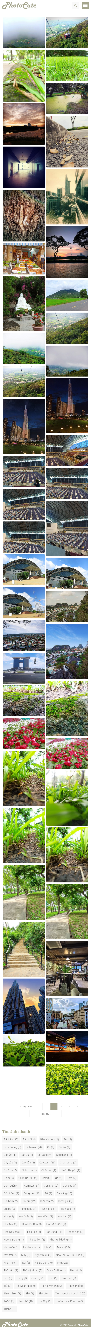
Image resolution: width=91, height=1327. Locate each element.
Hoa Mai (8, 1219)
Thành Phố (73, 1281)
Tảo (51, 1273)
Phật (60, 1258)
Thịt (28, 1289)
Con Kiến (49, 1181)
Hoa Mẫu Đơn (30, 1219)
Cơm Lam (29, 1181)
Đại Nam (9, 1196)
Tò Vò (7, 1297)
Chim (7, 1173)
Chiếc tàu (46, 1166)
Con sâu (67, 1181)
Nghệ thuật (41, 1250)
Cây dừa (26, 1158)
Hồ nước (66, 1204)
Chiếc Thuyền (68, 1166)
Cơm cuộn (10, 1181)
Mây (23, 1250)
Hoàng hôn (73, 1227)
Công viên (29, 1189)
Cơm (69, 1173)
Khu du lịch (34, 1235)
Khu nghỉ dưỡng (59, 1235)
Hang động (26, 1204)
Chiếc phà (27, 1166)
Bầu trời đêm (47, 1135)
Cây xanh (45, 1158)
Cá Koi (62, 1142)
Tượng (7, 1304)
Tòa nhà (23, 1297)
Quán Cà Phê (54, 1266)
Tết (5, 1281)
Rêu (6, 1273)
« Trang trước (17, 1109)
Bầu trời (27, 1135)
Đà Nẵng (62, 1189)
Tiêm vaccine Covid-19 (68, 1289)
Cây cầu (8, 1158)
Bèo (66, 1135)
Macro (60, 1243)
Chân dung (66, 1158)
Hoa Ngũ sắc (11, 1227)
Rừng (20, 1273)
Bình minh (31, 1142)
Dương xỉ (63, 1196)
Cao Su (25, 1150)
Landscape (29, 1243)
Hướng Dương (12, 1235)
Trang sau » (74, 1109)
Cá (48, 1142)
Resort (74, 1266)
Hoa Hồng (43, 1212)
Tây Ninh (67, 1273)
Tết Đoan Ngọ (24, 1281)
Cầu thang (62, 1150)
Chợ (44, 1173)
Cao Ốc (8, 1150)
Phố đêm (9, 1266)
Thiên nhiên (10, 1289)
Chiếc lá (8, 1166)
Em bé (7, 1204)
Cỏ (56, 1173)
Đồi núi (26, 1196)
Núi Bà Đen (41, 1258)
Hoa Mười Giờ (54, 1219)
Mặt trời (8, 1250)
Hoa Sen (32, 1227)
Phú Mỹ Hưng (30, 1266)
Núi (24, 1258)
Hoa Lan (62, 1212)
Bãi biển (8, 1135)
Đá (46, 1189)
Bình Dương (10, 1142)
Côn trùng (9, 1189)
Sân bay (36, 1273)
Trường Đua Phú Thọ (68, 1297)
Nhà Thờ (9, 1258)
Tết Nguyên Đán (49, 1281)
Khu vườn (9, 1243)
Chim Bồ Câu (25, 1173)
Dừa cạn (45, 1196)
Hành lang (46, 1204)
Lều (46, 1243)
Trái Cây (43, 1297)
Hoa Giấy (24, 1212)
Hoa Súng (51, 1227)
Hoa (6, 1212)
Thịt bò (43, 1289)
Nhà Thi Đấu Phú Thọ (68, 1250)
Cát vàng (42, 1150)
